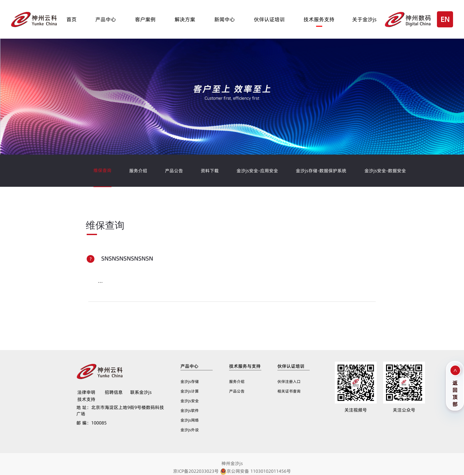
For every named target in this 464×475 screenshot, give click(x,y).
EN (445, 19)
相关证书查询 (289, 391)
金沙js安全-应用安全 (257, 170)
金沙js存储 (189, 381)
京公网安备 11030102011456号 (255, 471)
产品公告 (174, 170)
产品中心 (105, 19)
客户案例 (145, 19)
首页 (71, 19)
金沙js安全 (189, 401)
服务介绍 (138, 170)
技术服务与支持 (245, 366)
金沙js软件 (189, 410)
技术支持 (86, 399)
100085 (91, 423)
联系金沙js (141, 392)
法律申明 (86, 392)
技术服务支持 (319, 19)
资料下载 (210, 170)
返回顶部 (455, 392)
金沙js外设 (189, 429)
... (100, 280)
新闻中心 (224, 19)
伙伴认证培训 (269, 19)
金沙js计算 (189, 391)
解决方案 (185, 19)
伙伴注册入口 (289, 381)
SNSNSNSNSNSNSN (127, 258)
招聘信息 (114, 392)
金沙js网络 (189, 420)
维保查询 (102, 170)
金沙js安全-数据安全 (385, 170)
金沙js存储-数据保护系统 (321, 170)
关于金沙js (364, 19)
